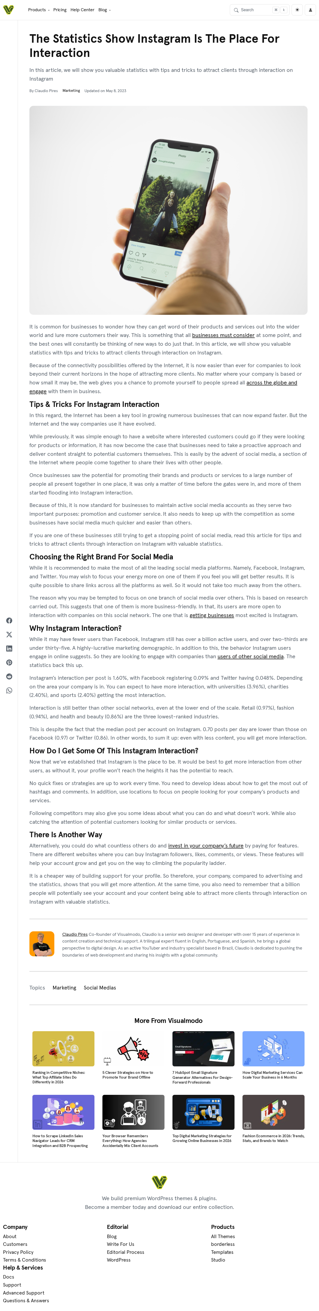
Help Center (82, 9)
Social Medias (100, 989)
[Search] (259, 9)
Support (251, 1246)
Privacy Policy (18, 1254)
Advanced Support (263, 1254)
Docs (247, 1238)
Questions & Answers (265, 1262)
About (9, 1238)
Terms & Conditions (24, 1262)
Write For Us (96, 1246)
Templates (173, 1254)
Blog (102, 9)
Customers (15, 1246)
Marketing (71, 90)
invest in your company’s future (205, 847)
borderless (174, 1246)
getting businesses (212, 616)
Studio (169, 1262)
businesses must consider (223, 335)
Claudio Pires (75, 936)
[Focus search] (275, 9)
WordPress (94, 1262)
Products (36, 9)
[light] (297, 9)
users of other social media (251, 657)
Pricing (59, 9)
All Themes (174, 1238)
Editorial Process (101, 1254)
